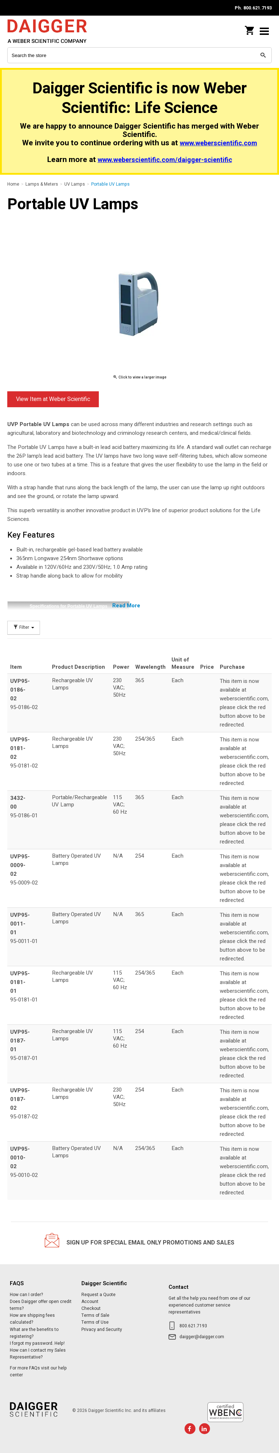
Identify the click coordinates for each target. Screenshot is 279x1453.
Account (89, 1301)
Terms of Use (95, 1322)
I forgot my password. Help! (37, 1343)
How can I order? (26, 1294)
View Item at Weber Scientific (53, 399)
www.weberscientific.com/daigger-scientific (165, 160)
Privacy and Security (101, 1329)
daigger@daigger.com (201, 1336)
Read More (126, 606)
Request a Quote (98, 1294)
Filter (23, 627)
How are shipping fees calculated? (32, 1318)
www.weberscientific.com (218, 143)
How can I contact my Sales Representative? (38, 1353)
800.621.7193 (193, 1326)
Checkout (91, 1308)
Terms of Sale (95, 1315)
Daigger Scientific (54, 31)
